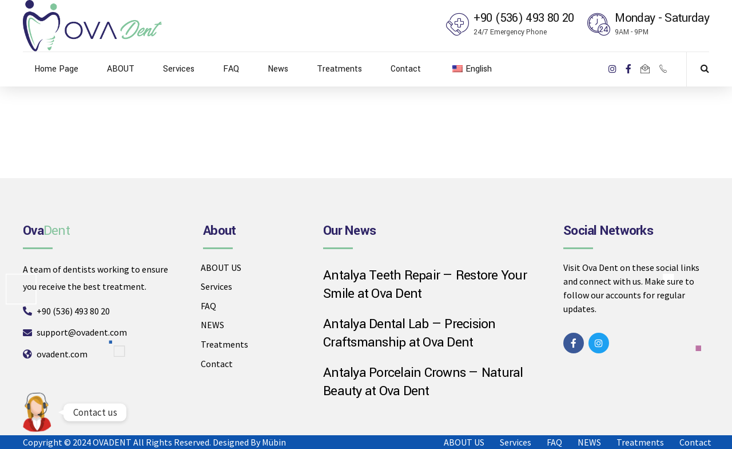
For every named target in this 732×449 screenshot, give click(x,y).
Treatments (339, 69)
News (278, 69)
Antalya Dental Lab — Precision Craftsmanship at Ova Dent (409, 333)
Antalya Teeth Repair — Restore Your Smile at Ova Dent (425, 285)
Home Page (56, 69)
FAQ (231, 69)
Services (178, 69)
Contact (406, 69)
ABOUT (120, 69)
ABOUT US (221, 267)
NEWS (212, 324)
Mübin (274, 442)
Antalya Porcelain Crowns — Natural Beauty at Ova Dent (423, 382)
